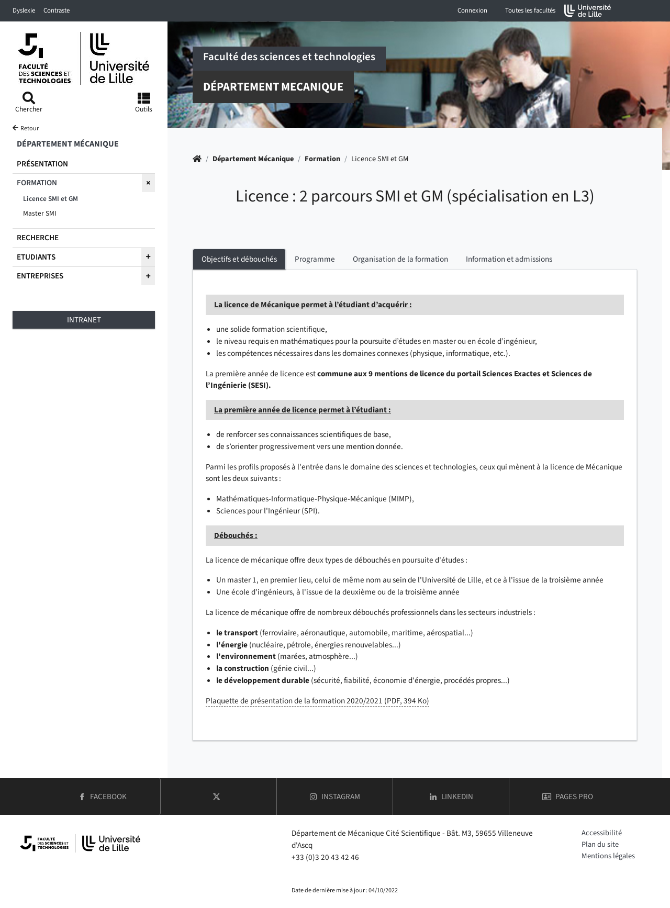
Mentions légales (608, 855)
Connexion (472, 10)
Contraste (56, 10)
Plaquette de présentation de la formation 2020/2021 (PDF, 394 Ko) (317, 701)
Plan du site (600, 844)
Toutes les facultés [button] (530, 10)
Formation (322, 158)
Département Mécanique (253, 158)
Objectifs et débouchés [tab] (239, 259)
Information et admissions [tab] (509, 259)
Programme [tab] (315, 259)
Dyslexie (24, 10)
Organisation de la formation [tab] (400, 259)
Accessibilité (602, 832)
